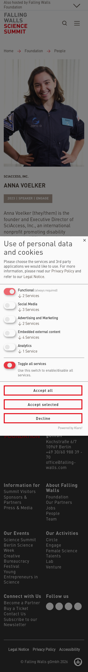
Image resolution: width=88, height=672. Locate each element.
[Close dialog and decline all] (84, 239)
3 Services (28, 309)
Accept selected (43, 404)
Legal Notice (33, 277)
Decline (43, 418)
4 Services (28, 337)
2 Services (28, 296)
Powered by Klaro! (70, 428)
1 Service (27, 351)
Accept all (43, 390)
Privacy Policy (62, 271)
